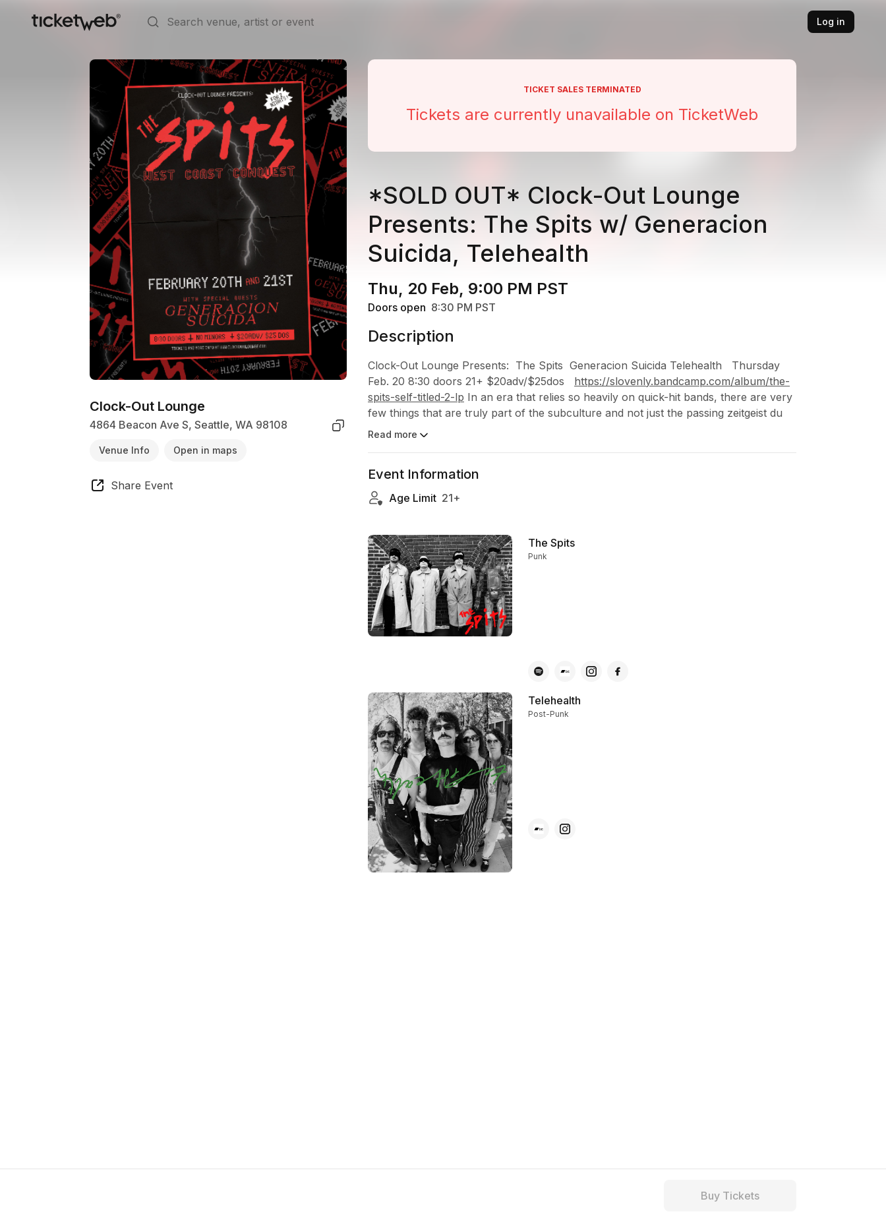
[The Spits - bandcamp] (565, 671)
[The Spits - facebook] (617, 671)
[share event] (131, 487)
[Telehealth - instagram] (565, 829)
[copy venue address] (338, 425)
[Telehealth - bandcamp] (538, 829)
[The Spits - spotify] (538, 671)
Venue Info (124, 450)
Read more (399, 435)
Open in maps (205, 450)
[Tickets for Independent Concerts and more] (76, 21)
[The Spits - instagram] (591, 671)
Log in (831, 21)
